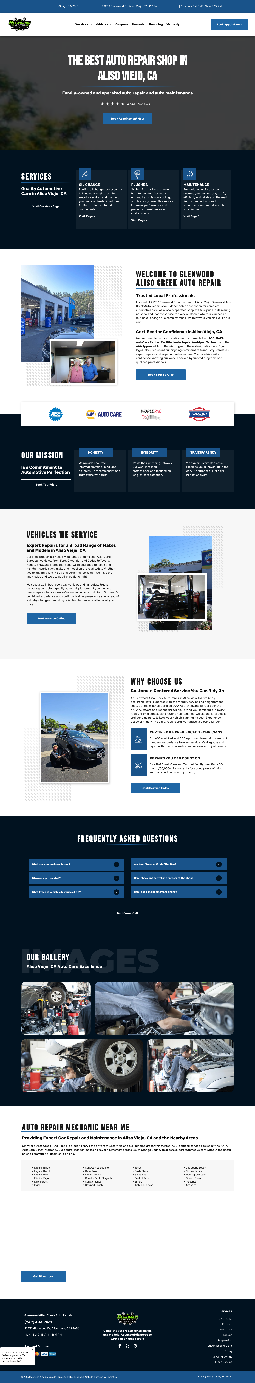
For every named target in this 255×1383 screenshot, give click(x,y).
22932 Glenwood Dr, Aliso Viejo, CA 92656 (129, 6)
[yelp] (127, 1346)
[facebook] (120, 1346)
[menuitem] (83, 24)
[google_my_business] (135, 1346)
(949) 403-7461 (68, 6)
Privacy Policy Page (12, 1379)
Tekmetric (112, 1377)
